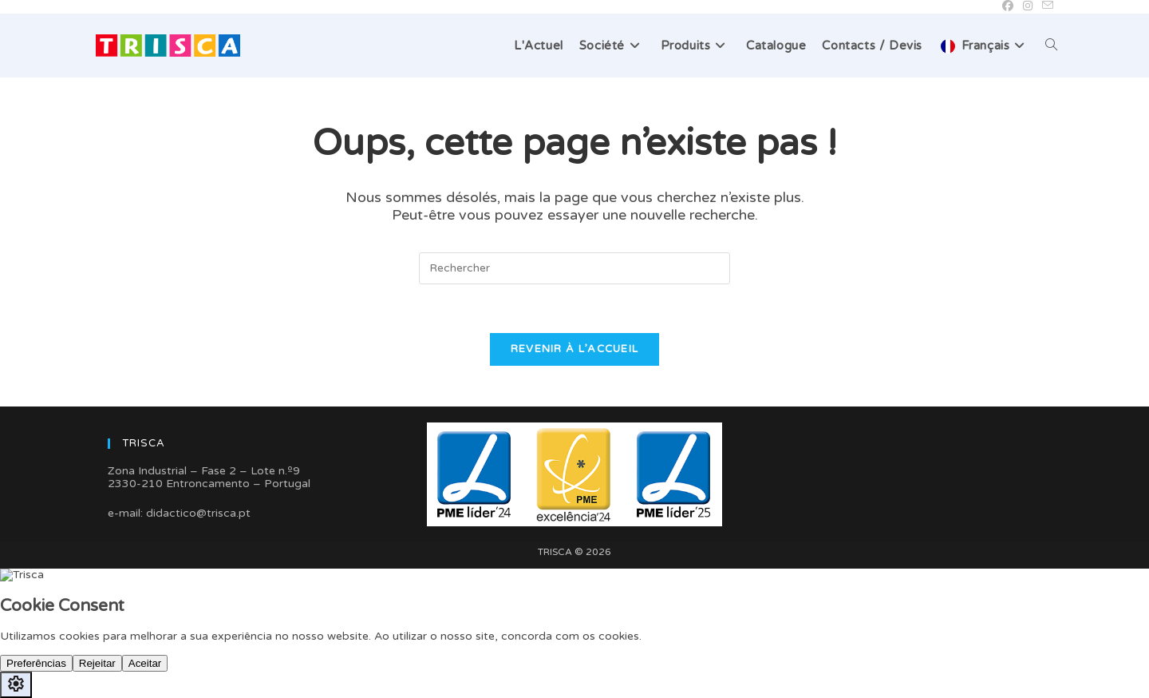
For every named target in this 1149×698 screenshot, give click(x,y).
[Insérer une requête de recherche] (574, 268)
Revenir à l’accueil (575, 349)
